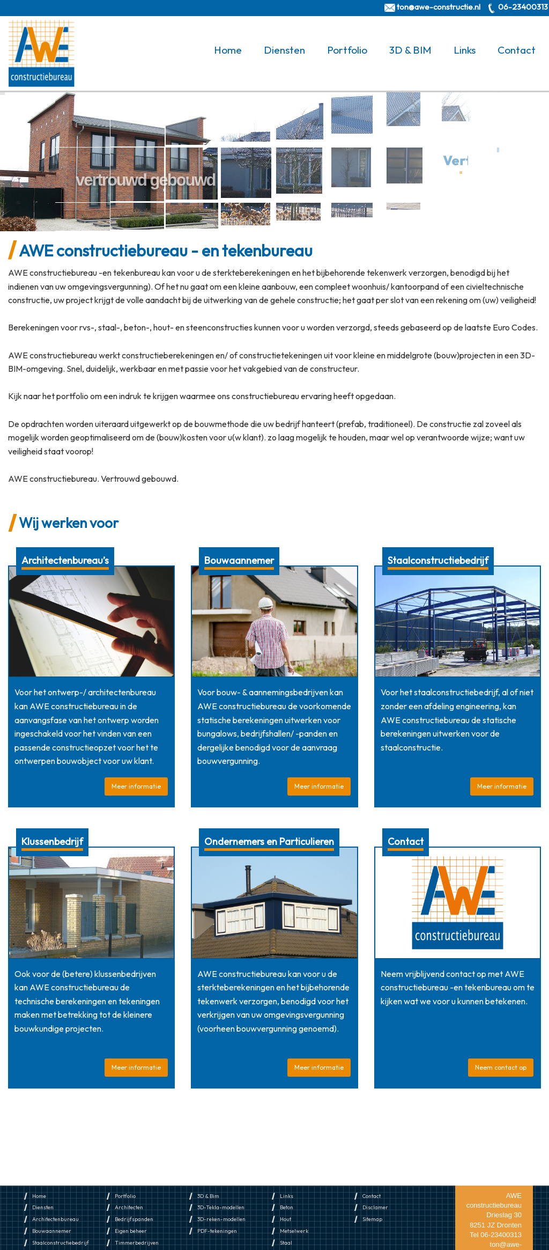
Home (228, 49)
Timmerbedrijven (137, 1242)
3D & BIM (410, 49)
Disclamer (375, 1207)
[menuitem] (230, 50)
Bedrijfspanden (134, 1219)
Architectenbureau (55, 1219)
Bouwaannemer (51, 1230)
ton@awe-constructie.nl (438, 7)
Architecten (129, 1207)
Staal (286, 1242)
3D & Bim (208, 1196)
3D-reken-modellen (221, 1219)
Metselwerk (294, 1230)
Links (465, 49)
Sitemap (372, 1219)
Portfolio (347, 49)
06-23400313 (523, 7)
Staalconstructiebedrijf (60, 1242)
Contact (517, 49)
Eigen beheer (131, 1230)
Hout (285, 1219)
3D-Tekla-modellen (220, 1207)
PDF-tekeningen (217, 1230)
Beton (286, 1207)
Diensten (284, 49)
